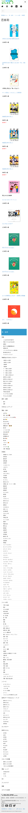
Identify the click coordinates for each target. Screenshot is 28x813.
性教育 (23, 15)
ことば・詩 (5, 640)
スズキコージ (6, 498)
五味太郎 (5, 488)
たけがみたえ (6, 507)
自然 (4, 647)
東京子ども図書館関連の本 (8, 346)
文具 (4, 713)
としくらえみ (6, 519)
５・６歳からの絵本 (7, 372)
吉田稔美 (5, 540)
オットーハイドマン (7, 546)
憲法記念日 (5, 434)
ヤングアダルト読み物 (8, 393)
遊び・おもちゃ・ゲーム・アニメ (10, 634)
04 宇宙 (4, 739)
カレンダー (5, 719)
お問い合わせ (19, 808)
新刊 (4, 401)
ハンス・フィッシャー (8, 572)
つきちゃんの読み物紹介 (8, 766)
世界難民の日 (6, 436)
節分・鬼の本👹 (6, 415)
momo (4, 773)
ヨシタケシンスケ (7, 538)
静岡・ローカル (6, 668)
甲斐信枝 (5, 477)
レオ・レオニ (6, 593)
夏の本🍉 (5, 438)
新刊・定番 (4, 399)
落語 (4, 661)
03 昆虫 (4, 737)
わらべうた (5, 638)
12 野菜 (4, 756)
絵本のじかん (5, 730)
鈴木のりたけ (6, 500)
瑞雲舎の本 (5, 348)
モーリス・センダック (8, 559)
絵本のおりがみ (6, 717)
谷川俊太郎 (5, 511)
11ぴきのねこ (6, 721)
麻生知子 (5, 458)
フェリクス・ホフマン (8, 580)
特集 (3, 337)
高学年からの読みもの (8, 389)
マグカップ (5, 708)
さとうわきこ (6, 492)
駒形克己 (5, 486)
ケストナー (5, 555)
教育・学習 (5, 642)
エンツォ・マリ (6, 586)
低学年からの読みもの (8, 379)
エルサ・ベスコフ (7, 578)
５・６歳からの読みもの (8, 375)
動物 (4, 619)
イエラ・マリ (6, 584)
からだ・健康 (6, 649)
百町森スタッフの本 (7, 454)
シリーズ (4, 681)
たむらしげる (6, 513)
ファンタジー (6, 626)
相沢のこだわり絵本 (7, 763)
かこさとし (5, 479)
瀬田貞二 (5, 505)
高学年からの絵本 (7, 387)
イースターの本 (6, 430)
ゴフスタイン (6, 557)
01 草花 (4, 733)
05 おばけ (5, 741)
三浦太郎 (5, 532)
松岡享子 (5, 530)
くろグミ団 (5, 688)
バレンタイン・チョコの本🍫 (9, 417)
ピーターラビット (7, 684)
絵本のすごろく (6, 704)
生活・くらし (6, 657)
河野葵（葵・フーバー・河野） (9, 484)
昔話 (4, 607)
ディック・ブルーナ (7, 576)
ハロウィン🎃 (6, 442)
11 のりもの (5, 754)
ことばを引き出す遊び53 (8, 339)
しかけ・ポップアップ (8, 676)
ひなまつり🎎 (6, 423)
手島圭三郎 (5, 517)
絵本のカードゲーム (7, 700)
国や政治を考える (7, 352)
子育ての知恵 (6, 605)
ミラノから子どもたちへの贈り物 (10, 350)
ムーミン (5, 692)
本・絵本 (11, 15)
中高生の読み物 (6, 391)
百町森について (11, 808)
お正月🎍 (5, 413)
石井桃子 (5, 463)
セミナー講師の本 (7, 632)
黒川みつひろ (6, 481)
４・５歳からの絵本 (7, 370)
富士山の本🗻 (6, 421)
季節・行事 (4, 410)
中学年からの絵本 (7, 383)
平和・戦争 (5, 666)
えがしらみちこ (6, 473)
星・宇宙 (5, 617)
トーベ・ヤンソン (7, 595)
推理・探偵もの (6, 628)
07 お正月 (5, 745)
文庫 (4, 670)
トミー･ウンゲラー (7, 544)
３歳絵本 (5, 366)
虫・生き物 (5, 615)
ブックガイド (6, 674)
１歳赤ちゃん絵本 (7, 362)
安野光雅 (5, 461)
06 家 (4, 743)
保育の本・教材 (6, 630)
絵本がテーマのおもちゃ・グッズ (10, 697)
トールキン (5, 565)
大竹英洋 (5, 475)
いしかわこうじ (6, 465)
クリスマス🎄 (6, 446)
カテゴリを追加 (6, 790)
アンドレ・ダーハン (7, 563)
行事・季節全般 (6, 448)
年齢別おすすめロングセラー (9, 357)
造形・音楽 (5, 636)
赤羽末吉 (5, 456)
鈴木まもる (5, 502)
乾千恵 (4, 469)
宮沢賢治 (5, 534)
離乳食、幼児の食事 (7, 659)
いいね (4, 775)
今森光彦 (5, 471)
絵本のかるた (6, 702)
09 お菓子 (5, 749)
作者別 (3, 451)
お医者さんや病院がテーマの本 (9, 653)
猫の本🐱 (5, 419)
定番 (4, 403)
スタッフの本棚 (6, 759)
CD (2, 779)
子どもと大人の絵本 (7, 396)
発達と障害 (5, 663)
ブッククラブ (5, 782)
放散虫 (4, 344)
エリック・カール (7, 549)
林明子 (4, 521)
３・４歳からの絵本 (7, 368)
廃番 (3, 786)
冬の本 (4, 444)
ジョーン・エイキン (7, 570)
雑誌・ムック (5, 769)
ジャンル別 (17, 15)
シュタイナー (6, 645)
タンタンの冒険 (6, 690)
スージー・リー (6, 597)
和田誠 (4, 542)
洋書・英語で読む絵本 (8, 678)
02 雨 (4, 735)
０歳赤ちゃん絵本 (7, 360)
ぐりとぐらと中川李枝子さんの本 (10, 694)
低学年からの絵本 (7, 377)
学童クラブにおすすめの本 (8, 342)
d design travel (6, 771)
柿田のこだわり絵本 (7, 761)
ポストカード (6, 715)
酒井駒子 (5, 490)
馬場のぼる (5, 523)
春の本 (4, 427)
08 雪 (4, 747)
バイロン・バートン (7, 599)
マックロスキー (6, 582)
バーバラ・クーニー (7, 553)
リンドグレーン (6, 591)
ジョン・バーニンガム (8, 567)
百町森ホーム (4, 15)
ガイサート (5, 551)
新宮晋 (4, 494)
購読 (24, 808)
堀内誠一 (5, 528)
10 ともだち (5, 751)
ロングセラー (5, 726)
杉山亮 (4, 496)
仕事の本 (5, 655)
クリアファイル (6, 711)
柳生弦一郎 (5, 536)
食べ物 (4, 624)
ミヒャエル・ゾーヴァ (8, 561)
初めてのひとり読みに (8, 381)
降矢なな (5, 525)
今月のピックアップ (7, 406)
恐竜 (4, 621)
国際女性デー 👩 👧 (7, 425)
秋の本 (4, 440)
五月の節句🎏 (6, 432)
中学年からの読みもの (8, 385)
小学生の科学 (6, 613)
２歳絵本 (5, 364)
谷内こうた (5, 509)
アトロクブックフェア (8, 354)
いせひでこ (5, 467)
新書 (4, 672)
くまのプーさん (6, 686)
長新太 (4, 515)
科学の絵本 (5, 611)
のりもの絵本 (6, 609)
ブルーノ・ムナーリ (7, 588)
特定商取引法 (4, 808)
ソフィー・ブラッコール (8, 574)
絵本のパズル (6, 706)
